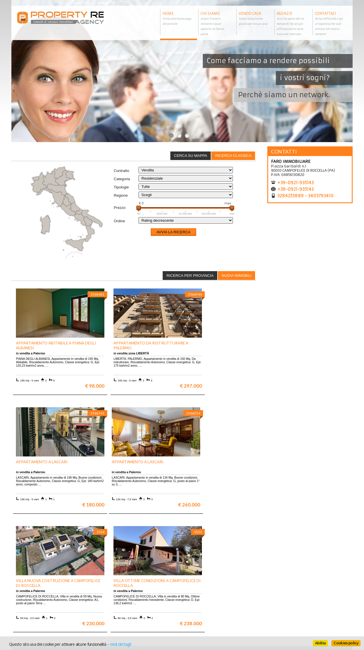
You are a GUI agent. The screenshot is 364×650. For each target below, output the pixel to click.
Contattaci (194, 608)
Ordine (119, 221)
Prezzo (119, 207)
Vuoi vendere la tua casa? (37, 599)
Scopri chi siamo (29, 595)
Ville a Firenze (113, 595)
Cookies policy (346, 642)
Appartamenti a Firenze (121, 599)
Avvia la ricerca (173, 232)
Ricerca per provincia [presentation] (190, 275)
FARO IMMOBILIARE (290, 161)
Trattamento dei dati (203, 595)
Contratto (121, 171)
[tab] (233, 155)
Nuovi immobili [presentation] (236, 275)
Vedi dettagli (120, 644)
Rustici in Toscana (116, 608)
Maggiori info (311, 540)
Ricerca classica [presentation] (233, 155)
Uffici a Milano (113, 612)
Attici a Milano (113, 604)
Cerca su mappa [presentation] (190, 155)
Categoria (122, 179)
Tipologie (121, 187)
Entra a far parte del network (40, 604)
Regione (121, 195)
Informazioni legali (202, 599)
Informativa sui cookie (205, 604)
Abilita (320, 642)
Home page (195, 612)
